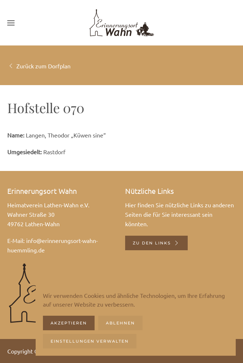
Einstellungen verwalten (90, 341)
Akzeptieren (69, 323)
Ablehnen (120, 323)
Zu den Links (156, 243)
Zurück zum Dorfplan (39, 65)
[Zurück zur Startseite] (121, 22)
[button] (11, 22)
